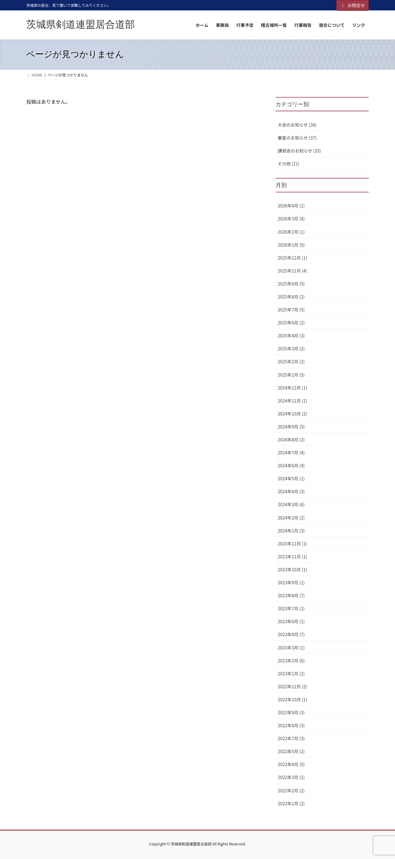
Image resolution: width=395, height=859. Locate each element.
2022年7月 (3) (291, 738)
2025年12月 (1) (292, 258)
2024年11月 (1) (292, 401)
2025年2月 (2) (291, 361)
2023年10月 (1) (292, 569)
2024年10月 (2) (292, 414)
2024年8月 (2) (291, 439)
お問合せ (352, 5)
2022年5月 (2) (291, 751)
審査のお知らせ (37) (297, 138)
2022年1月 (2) (291, 803)
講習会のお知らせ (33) (299, 151)
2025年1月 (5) (291, 375)
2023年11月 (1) (292, 556)
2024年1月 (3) (291, 530)
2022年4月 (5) (291, 764)
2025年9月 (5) (291, 284)
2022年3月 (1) (291, 777)
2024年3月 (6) (291, 504)
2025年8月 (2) (291, 297)
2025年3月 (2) (291, 348)
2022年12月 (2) (292, 686)
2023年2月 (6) (291, 660)
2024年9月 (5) (291, 426)
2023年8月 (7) (291, 595)
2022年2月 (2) (291, 790)
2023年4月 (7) (291, 634)
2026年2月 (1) (291, 232)
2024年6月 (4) (291, 465)
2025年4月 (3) (291, 335)
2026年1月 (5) (291, 245)
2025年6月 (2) (291, 322)
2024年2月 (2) (291, 518)
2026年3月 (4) (291, 218)
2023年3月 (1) (291, 647)
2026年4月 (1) (291, 205)
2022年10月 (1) (292, 699)
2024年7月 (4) (291, 452)
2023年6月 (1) (291, 621)
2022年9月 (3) (291, 712)
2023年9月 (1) (291, 582)
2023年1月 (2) (291, 673)
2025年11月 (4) (292, 271)
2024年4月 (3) (291, 491)
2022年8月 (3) (291, 725)
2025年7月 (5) (291, 309)
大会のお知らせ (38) (297, 125)
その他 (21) (288, 164)
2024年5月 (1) (291, 478)
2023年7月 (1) (291, 608)
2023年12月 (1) (292, 543)
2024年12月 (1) (292, 388)
